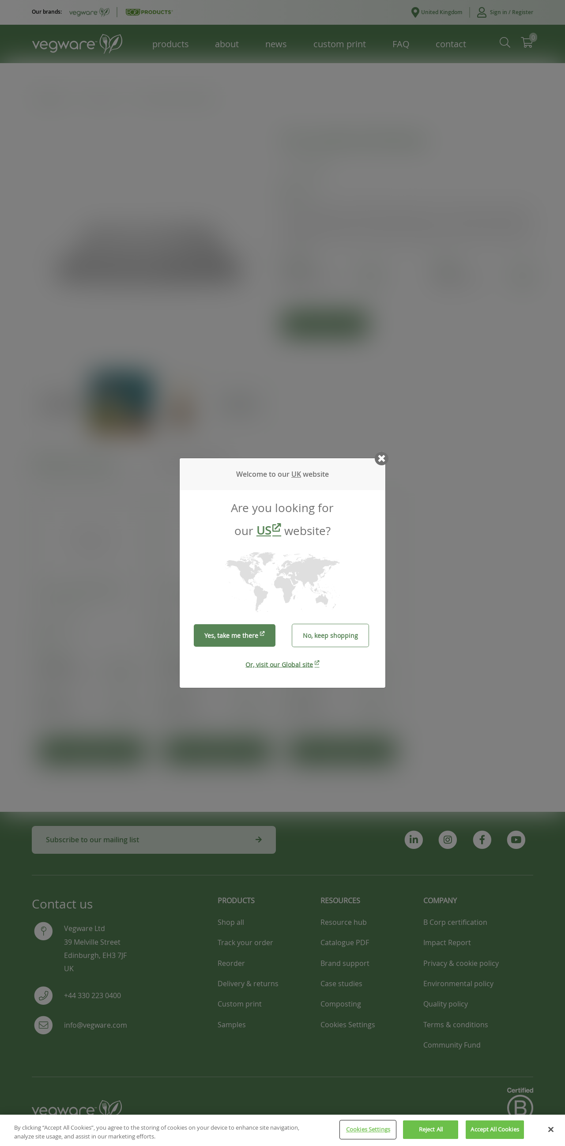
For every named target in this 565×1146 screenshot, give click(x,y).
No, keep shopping (330, 635)
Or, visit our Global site (279, 664)
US (263, 530)
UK (296, 474)
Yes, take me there (231, 635)
